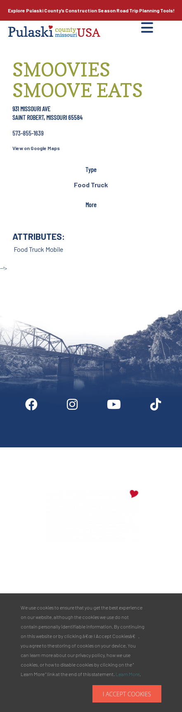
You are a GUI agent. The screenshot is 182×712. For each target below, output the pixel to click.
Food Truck (91, 185)
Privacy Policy (152, 450)
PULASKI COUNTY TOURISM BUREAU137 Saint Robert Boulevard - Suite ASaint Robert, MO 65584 (93, 576)
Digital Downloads (38, 450)
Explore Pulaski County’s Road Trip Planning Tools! (91, 10)
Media (118, 450)
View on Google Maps (36, 148)
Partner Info (85, 450)
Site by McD (15, 276)
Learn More (127, 674)
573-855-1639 (27, 133)
